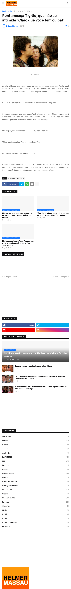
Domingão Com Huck (35, 485)
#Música (35, 441)
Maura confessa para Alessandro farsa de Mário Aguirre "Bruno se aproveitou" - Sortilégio (41, 388)
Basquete (35, 465)
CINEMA (35, 469)
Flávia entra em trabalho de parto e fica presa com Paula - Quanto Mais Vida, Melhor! (17, 215)
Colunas (35, 477)
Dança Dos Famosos (35, 481)
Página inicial (7, 11)
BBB (35, 461)
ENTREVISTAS (35, 490)
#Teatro (35, 445)
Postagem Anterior (10, 277)
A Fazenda (35, 449)
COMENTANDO (35, 473)
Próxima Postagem (60, 277)
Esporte (35, 494)
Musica (35, 510)
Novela (35, 518)
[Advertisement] (35, 297)
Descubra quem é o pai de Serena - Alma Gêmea (33, 366)
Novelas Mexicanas (35, 522)
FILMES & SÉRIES (35, 498)
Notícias (35, 514)
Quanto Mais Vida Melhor (23, 11)
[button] (3, 3)
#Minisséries (35, 436)
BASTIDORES (35, 457)
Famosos (35, 502)
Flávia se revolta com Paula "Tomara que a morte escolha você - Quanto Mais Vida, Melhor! (18, 243)
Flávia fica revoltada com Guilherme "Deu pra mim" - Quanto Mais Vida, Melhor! (53, 214)
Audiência (35, 453)
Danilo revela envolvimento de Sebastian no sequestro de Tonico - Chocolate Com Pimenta (40, 377)
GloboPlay (35, 506)
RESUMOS (35, 526)
